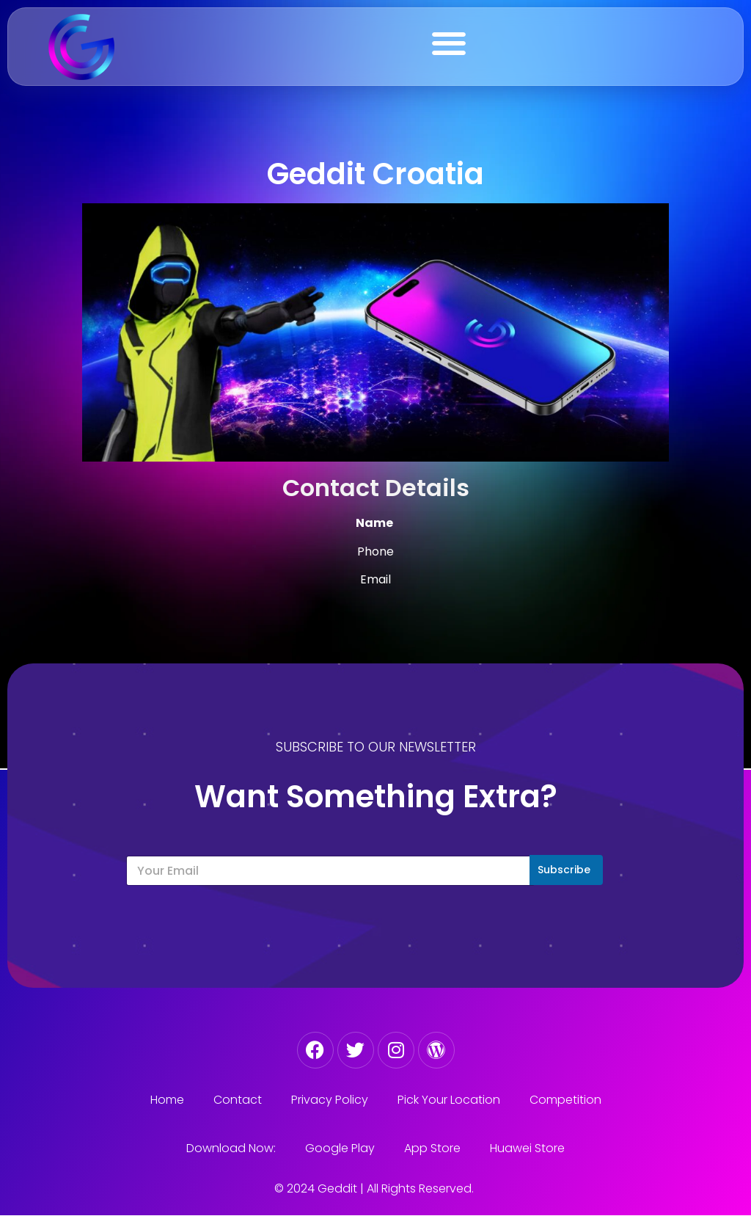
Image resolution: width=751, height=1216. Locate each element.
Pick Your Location (449, 1099)
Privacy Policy (329, 1099)
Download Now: (231, 1148)
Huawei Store (527, 1148)
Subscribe (564, 869)
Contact (237, 1099)
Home (167, 1099)
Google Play (340, 1148)
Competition (565, 1099)
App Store (432, 1148)
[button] (449, 42)
